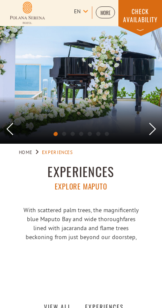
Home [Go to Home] (26, 153)
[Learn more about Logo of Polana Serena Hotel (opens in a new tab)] (27, 13)
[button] (105, 12)
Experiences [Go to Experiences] (57, 153)
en (77, 12)
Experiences (80, 172)
